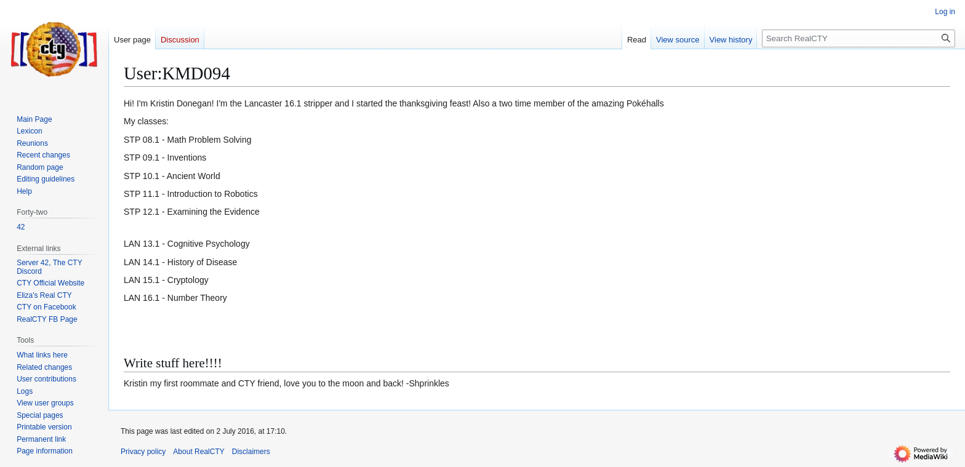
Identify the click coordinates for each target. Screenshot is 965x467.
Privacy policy (143, 451)
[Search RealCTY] (858, 38)
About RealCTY (198, 451)
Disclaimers (251, 451)
